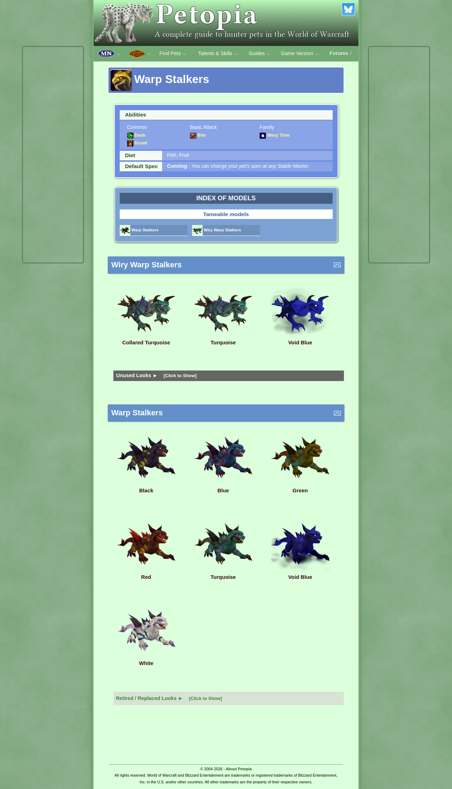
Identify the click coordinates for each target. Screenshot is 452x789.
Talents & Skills (218, 54)
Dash (136, 135)
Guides (260, 54)
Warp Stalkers (139, 229)
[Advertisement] (53, 155)
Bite (198, 135)
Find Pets (173, 54)
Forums (342, 53)
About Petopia (239, 769)
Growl (137, 143)
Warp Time (275, 135)
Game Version (300, 54)
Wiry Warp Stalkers (216, 229)
